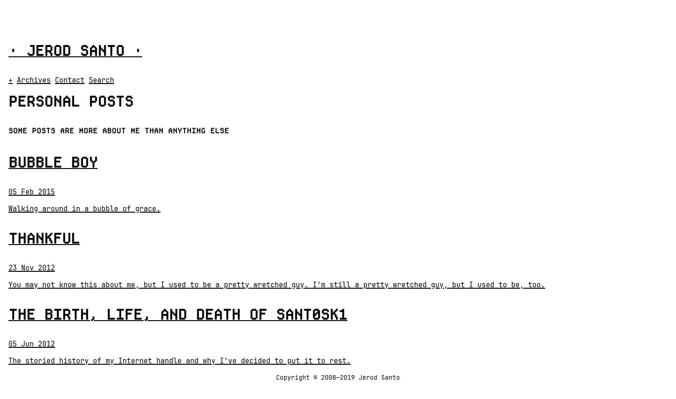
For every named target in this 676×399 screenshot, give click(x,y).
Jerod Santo (75, 51)
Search (101, 80)
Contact (69, 80)
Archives (34, 80)
